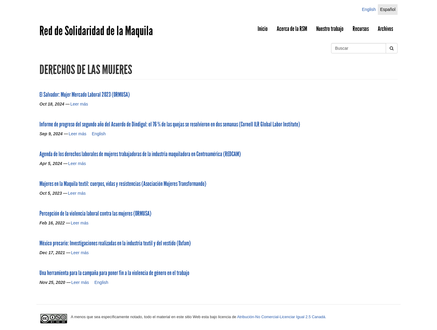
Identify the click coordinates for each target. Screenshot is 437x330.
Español (387, 9)
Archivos (385, 29)
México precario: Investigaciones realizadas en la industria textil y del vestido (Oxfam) (115, 243)
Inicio (263, 29)
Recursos (361, 29)
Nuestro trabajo (330, 29)
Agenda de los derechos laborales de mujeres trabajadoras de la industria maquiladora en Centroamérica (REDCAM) (140, 154)
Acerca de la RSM (292, 29)
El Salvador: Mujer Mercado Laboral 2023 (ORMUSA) (84, 95)
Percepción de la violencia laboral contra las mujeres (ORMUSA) (95, 213)
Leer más (79, 104)
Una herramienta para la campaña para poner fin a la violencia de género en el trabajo (114, 273)
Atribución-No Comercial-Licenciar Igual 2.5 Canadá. (281, 317)
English (369, 9)
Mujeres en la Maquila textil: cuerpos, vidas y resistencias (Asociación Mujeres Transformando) (122, 184)
